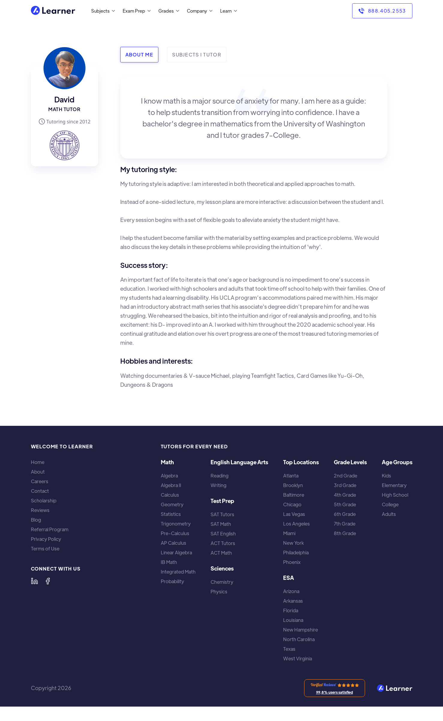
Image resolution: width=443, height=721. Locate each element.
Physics (219, 592)
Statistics (171, 514)
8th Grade (345, 533)
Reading (220, 476)
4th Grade (345, 495)
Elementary (394, 485)
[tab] (139, 54)
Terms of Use (45, 549)
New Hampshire (300, 630)
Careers (39, 481)
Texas (289, 649)
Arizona (291, 591)
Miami (289, 533)
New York (293, 543)
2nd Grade (345, 476)
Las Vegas (294, 514)
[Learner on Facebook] (47, 581)
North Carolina (299, 639)
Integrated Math (178, 572)
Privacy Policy (46, 539)
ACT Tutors (223, 543)
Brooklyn (293, 485)
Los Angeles (296, 524)
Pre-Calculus (175, 533)
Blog (36, 520)
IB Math (169, 562)
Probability (172, 581)
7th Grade (344, 524)
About (38, 472)
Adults (389, 514)
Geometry (172, 504)
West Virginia (297, 659)
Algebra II (171, 485)
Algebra (169, 476)
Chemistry (222, 582)
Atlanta (290, 476)
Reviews (40, 510)
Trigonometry (176, 524)
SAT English (223, 534)
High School (395, 495)
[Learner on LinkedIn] (34, 581)
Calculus (170, 495)
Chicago (292, 504)
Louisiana (293, 620)
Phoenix (292, 562)
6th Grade (345, 514)
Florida (290, 610)
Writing (218, 485)
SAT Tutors (222, 514)
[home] (53, 11)
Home (37, 462)
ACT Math (221, 553)
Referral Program (49, 529)
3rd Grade (345, 485)
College (390, 504)
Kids (386, 476)
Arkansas (293, 601)
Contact (40, 491)
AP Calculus (173, 543)
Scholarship (43, 501)
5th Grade (345, 504)
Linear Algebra (176, 553)
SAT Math (221, 524)
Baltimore (293, 495)
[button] (102, 10)
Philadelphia (296, 553)
